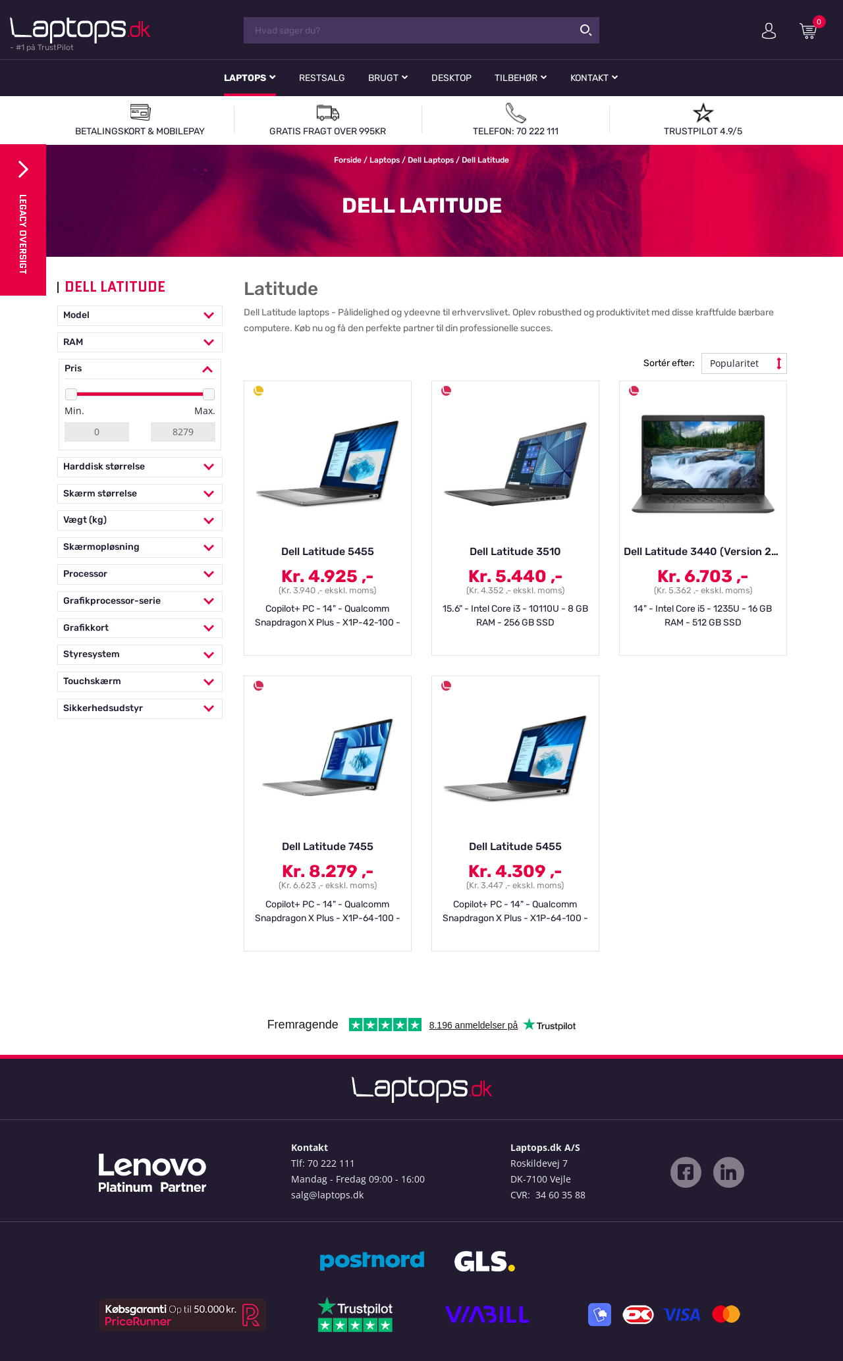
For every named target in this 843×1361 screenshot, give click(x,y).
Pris (140, 369)
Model (140, 315)
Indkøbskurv (813, 30)
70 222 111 (331, 1163)
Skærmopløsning (140, 547)
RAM (140, 342)
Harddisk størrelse (140, 467)
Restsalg (322, 78)
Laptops (245, 78)
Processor (140, 574)
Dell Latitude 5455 (327, 551)
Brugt (383, 78)
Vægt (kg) (140, 520)
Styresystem (140, 654)
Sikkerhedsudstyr (140, 708)
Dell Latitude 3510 (515, 551)
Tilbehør (516, 78)
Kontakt (589, 78)
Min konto (769, 31)
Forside (348, 160)
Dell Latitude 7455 (327, 846)
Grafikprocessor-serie (140, 601)
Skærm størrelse (140, 494)
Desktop (451, 78)
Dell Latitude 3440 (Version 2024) (710, 551)
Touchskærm (140, 681)
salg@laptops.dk (327, 1194)
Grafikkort (140, 628)
